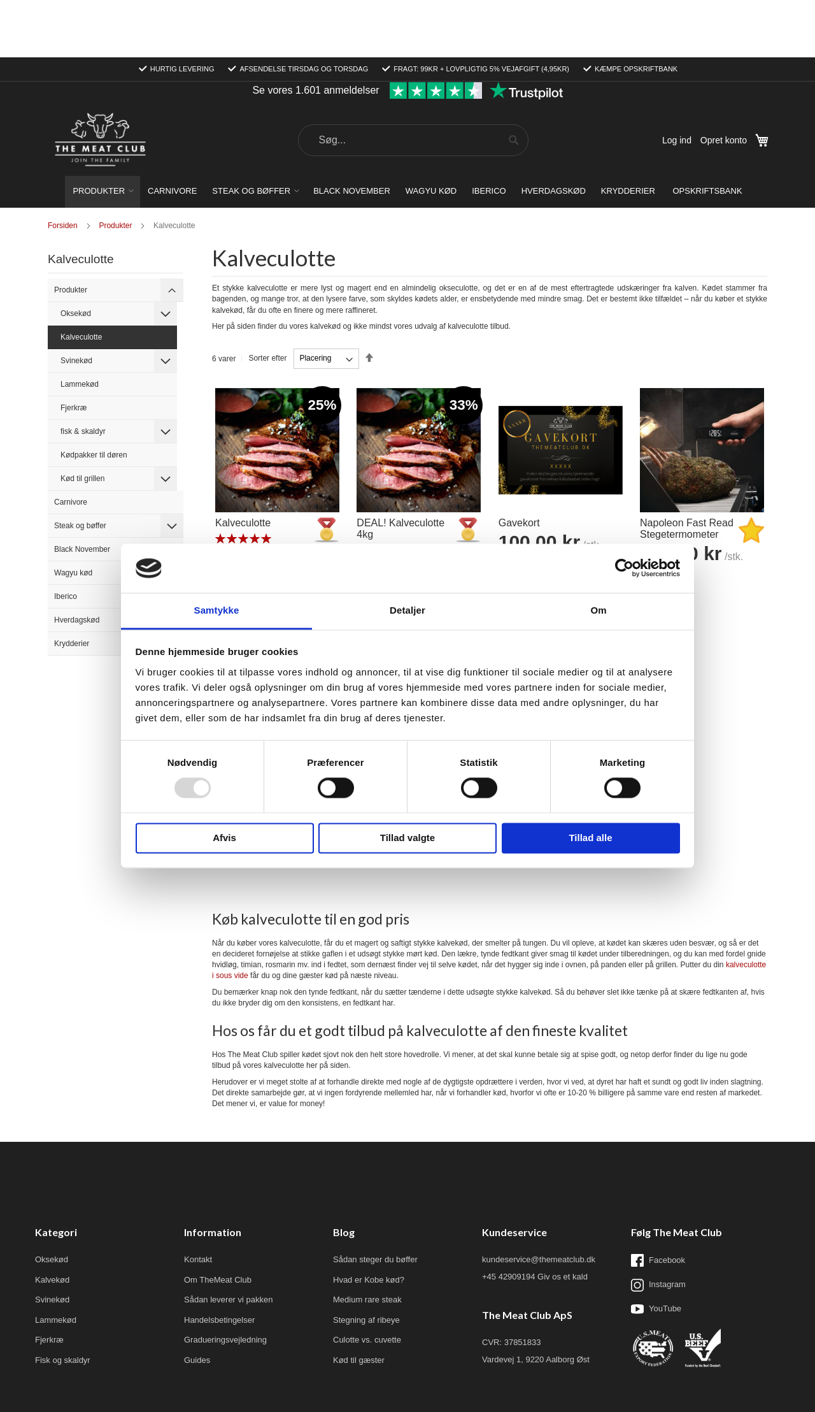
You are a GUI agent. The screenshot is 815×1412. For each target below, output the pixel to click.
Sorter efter (267, 300)
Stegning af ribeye (366, 1262)
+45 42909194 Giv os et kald (535, 1219)
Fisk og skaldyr (62, 1303)
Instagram (658, 1227)
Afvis (224, 837)
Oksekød (75, 256)
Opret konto (723, 83)
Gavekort (519, 465)
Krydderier (71, 586)
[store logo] (100, 83)
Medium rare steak (367, 1242)
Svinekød (76, 303)
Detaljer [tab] (407, 610)
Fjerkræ (73, 350)
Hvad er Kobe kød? (368, 1222)
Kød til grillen (82, 421)
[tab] (171, 232)
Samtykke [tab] (216, 610)
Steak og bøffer (80, 468)
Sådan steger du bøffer (375, 1202)
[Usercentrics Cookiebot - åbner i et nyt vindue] (624, 568)
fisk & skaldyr (83, 374)
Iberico (65, 539)
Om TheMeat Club (218, 1222)
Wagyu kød (73, 515)
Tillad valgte (407, 837)
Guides (197, 1303)
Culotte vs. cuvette (367, 1282)
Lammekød (79, 326)
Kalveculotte (243, 465)
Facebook (658, 1203)
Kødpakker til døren (93, 397)
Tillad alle (590, 837)
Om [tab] (598, 610)
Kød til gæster (359, 1303)
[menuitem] (102, 134)
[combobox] (413, 83)
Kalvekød (52, 1222)
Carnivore (70, 444)
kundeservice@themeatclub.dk (538, 1202)
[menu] (407, 134)
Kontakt (198, 1202)
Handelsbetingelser (219, 1262)
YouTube (656, 1251)
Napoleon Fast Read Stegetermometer (687, 471)
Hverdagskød (76, 562)
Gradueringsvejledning (225, 1282)
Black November (82, 491)
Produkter (70, 232)
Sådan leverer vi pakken (228, 1242)
